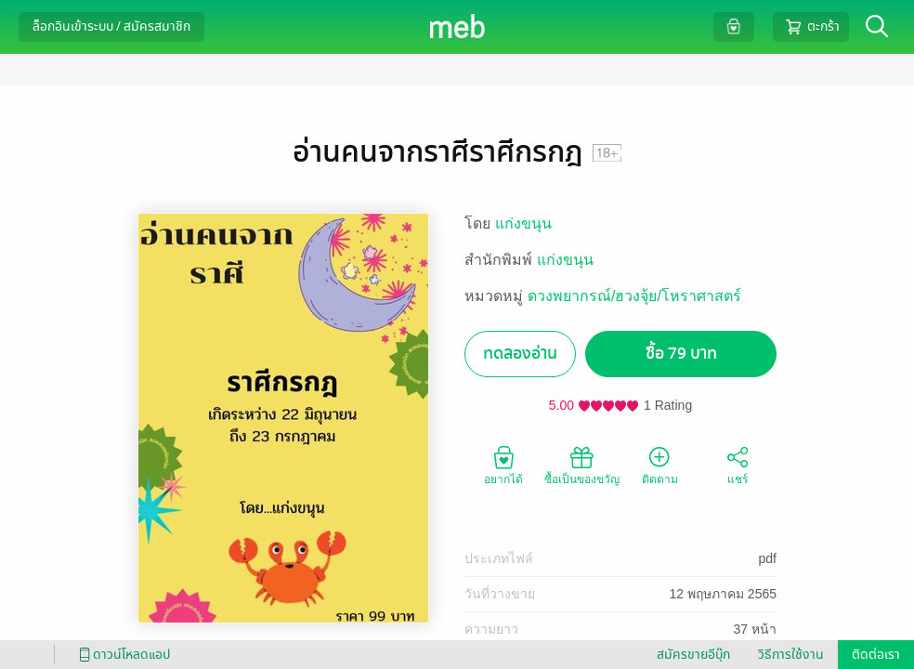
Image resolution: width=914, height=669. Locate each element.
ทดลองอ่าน (520, 353)
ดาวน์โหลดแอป (121, 654)
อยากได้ (503, 464)
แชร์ (737, 464)
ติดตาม (660, 464)
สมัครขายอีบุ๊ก (693, 654)
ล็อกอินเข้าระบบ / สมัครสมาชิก (111, 26)
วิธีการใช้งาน (791, 654)
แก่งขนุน (523, 223)
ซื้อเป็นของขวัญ (582, 464)
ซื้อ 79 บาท (681, 353)
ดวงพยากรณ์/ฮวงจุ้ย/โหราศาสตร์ (634, 296)
